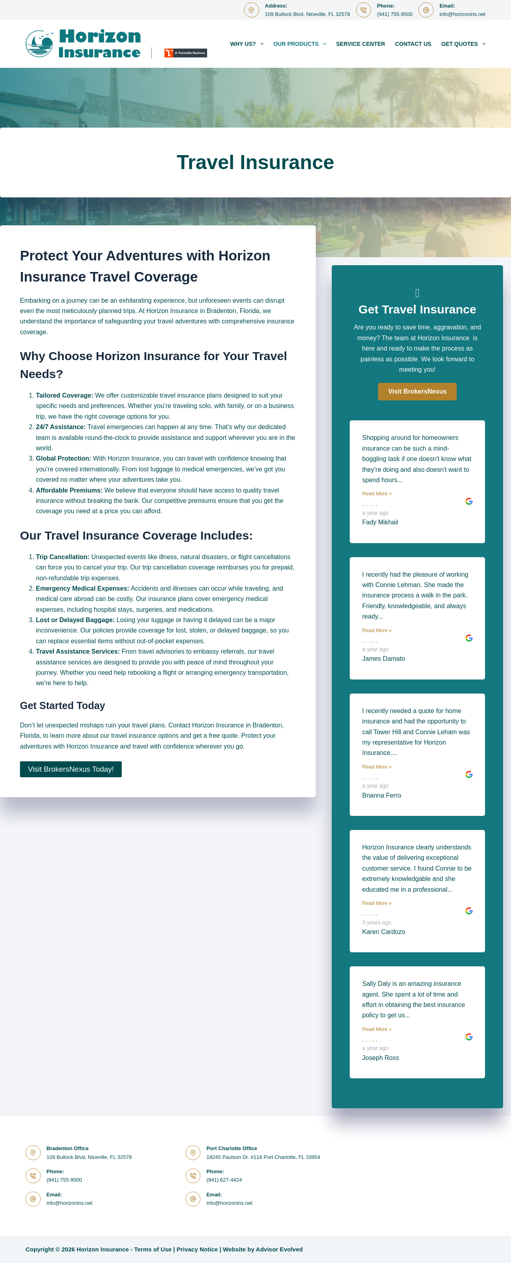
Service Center (360, 44)
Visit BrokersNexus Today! (71, 769)
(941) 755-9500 (394, 14)
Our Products (301, 44)
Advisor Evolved (279, 1249)
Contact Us (413, 44)
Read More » (377, 494)
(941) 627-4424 (224, 1180)
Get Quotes (463, 44)
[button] (417, 391)
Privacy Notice (197, 1249)
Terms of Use (153, 1249)
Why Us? (248, 44)
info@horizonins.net (462, 14)
